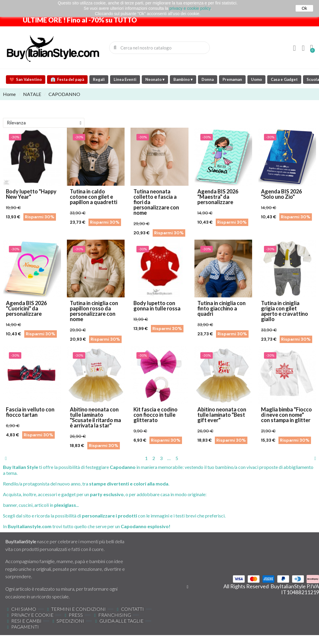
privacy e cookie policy (189, 8)
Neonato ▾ (155, 79)
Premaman (232, 79)
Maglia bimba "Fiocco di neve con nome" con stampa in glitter (286, 414)
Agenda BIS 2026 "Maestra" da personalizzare (217, 196)
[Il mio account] (294, 48)
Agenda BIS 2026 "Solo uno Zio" (281, 194)
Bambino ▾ (183, 79)
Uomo (256, 79)
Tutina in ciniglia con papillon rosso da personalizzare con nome (94, 311)
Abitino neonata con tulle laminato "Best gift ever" (221, 414)
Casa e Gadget (284, 79)
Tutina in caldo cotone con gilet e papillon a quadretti (93, 196)
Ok (304, 8)
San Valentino (25, 79)
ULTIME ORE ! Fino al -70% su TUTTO (80, 20)
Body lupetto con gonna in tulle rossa (157, 306)
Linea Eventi (125, 79)
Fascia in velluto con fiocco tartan (30, 412)
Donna (208, 79)
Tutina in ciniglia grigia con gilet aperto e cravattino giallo (284, 311)
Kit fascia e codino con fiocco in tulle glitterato (155, 414)
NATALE (32, 94)
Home (9, 94)
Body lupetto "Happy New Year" (31, 194)
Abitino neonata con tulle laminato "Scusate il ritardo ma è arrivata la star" (95, 417)
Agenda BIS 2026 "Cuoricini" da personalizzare (26, 308)
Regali (99, 79)
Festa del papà (67, 79)
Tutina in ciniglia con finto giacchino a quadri (221, 308)
